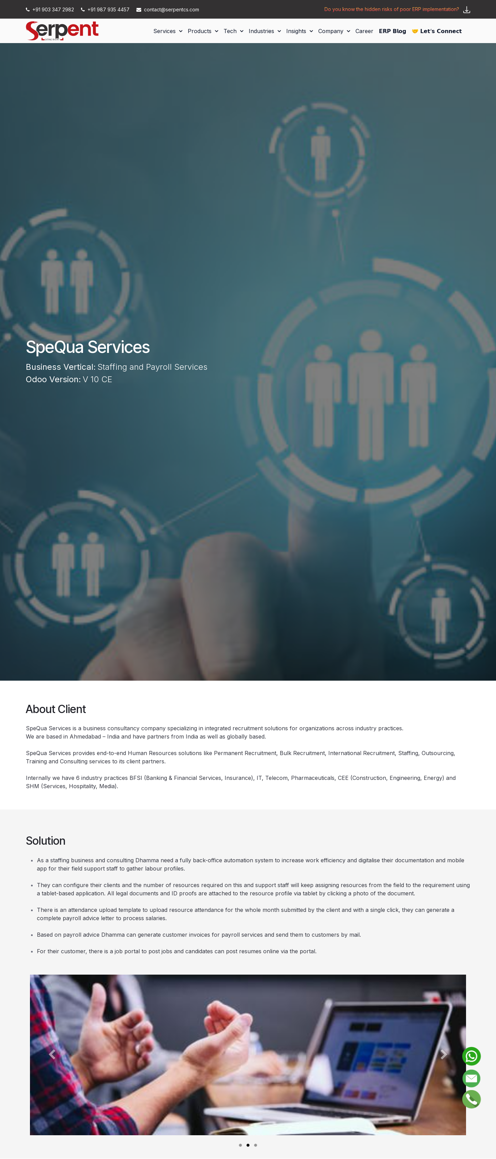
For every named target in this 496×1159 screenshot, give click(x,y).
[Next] (444, 1066)
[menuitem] (168, 31)
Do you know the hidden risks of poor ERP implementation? (391, 9)
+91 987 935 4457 (106, 9)
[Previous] (52, 1066)
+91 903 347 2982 (50, 9)
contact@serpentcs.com (167, 9)
